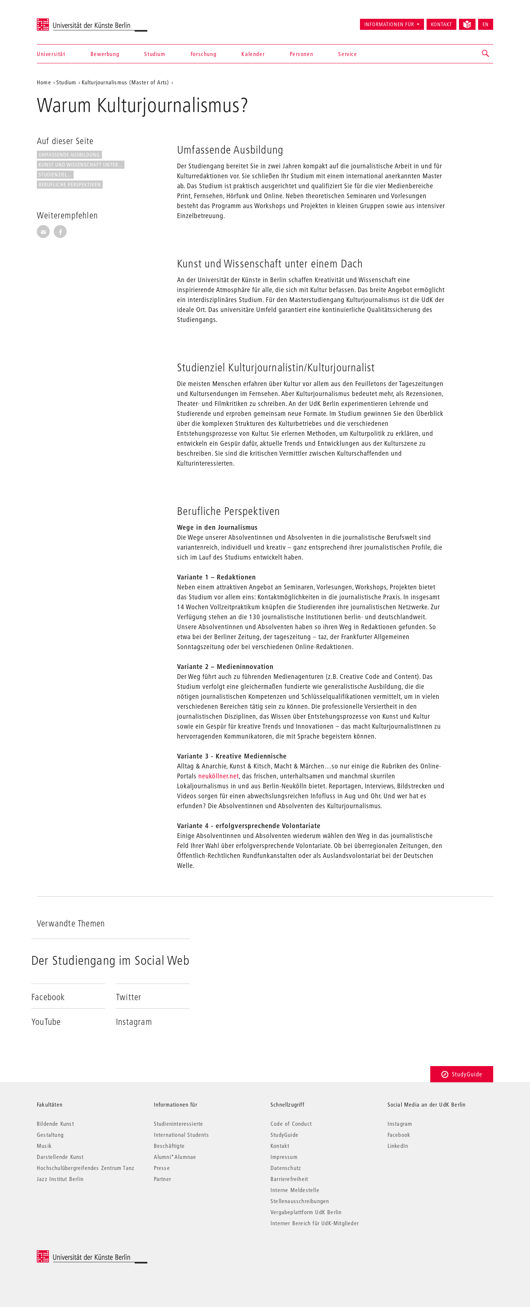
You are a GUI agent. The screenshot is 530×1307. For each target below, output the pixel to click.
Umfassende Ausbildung (69, 154)
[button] (485, 54)
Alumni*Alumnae (175, 1156)
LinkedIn (398, 1145)
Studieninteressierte (179, 1123)
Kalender (253, 53)
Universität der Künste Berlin (66, 21)
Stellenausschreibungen (300, 1201)
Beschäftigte (169, 1145)
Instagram (400, 1123)
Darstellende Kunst (60, 1156)
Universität (51, 53)
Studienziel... (55, 174)
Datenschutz (286, 1167)
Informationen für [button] (389, 24)
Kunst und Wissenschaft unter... (81, 164)
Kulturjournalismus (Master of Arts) (125, 82)
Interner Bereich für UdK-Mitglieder (315, 1223)
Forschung (203, 53)
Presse (162, 1167)
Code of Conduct (291, 1123)
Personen (301, 53)
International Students (181, 1134)
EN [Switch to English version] (486, 24)
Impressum (284, 1156)
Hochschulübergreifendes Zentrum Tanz (85, 1167)
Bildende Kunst (55, 1123)
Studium (154, 53)
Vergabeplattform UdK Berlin (306, 1212)
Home (44, 82)
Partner (162, 1178)
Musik (44, 1145)
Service (347, 53)
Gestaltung (50, 1134)
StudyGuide (461, 1074)
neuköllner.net (218, 776)
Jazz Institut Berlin (60, 1178)
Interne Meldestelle (295, 1190)
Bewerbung (105, 53)
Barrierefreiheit (289, 1178)
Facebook (399, 1134)
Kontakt (441, 24)
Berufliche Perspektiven (70, 184)
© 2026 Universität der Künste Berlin (75, 1254)
